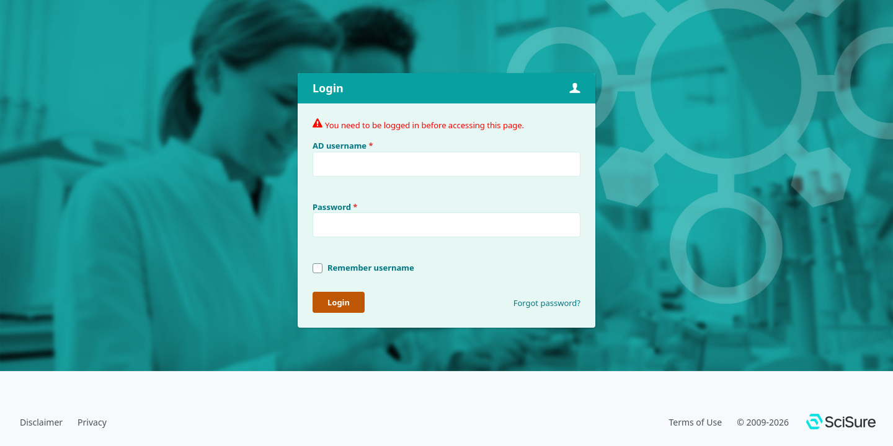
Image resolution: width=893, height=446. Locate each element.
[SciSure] (841, 423)
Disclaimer (41, 422)
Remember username (370, 267)
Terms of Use (695, 422)
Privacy (92, 422)
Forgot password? (546, 302)
